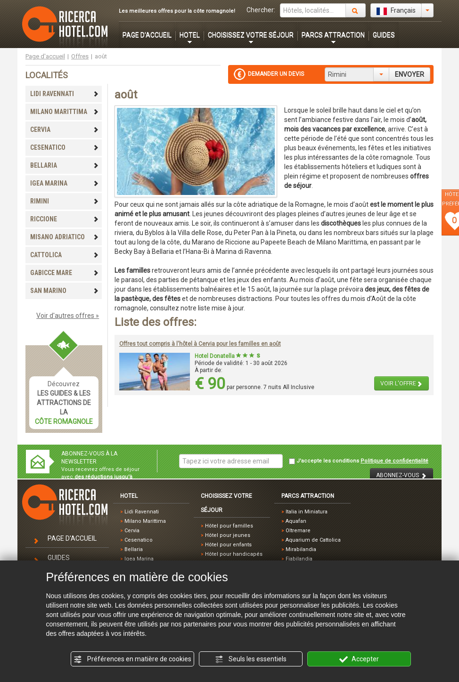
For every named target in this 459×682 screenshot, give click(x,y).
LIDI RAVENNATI (64, 93)
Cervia (131, 531)
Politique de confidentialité (394, 461)
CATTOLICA (64, 255)
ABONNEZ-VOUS (401, 475)
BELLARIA (64, 165)
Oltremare (298, 531)
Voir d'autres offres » (67, 315)
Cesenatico (138, 540)
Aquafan (296, 521)
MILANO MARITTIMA (64, 111)
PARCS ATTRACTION (333, 35)
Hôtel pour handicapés (233, 554)
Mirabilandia (301, 549)
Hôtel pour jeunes (227, 535)
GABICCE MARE (64, 272)
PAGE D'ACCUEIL (147, 35)
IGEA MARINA (64, 183)
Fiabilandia (299, 559)
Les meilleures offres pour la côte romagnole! (177, 11)
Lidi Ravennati (141, 512)
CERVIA (64, 129)
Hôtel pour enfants (228, 545)
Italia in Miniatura (307, 512)
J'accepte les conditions (358, 461)
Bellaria (133, 549)
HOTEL (190, 35)
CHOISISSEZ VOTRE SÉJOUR (251, 35)
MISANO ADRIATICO (64, 237)
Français (396, 11)
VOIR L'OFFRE (401, 383)
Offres (80, 56)
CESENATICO (64, 147)
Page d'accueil (45, 56)
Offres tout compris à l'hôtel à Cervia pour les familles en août (200, 344)
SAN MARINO (64, 290)
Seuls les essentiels (251, 659)
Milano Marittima (145, 521)
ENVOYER (409, 74)
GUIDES (384, 35)
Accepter (359, 659)
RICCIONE (64, 219)
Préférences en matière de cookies (132, 659)
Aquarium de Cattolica (313, 540)
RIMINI (64, 201)
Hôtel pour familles (229, 526)
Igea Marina (139, 559)
